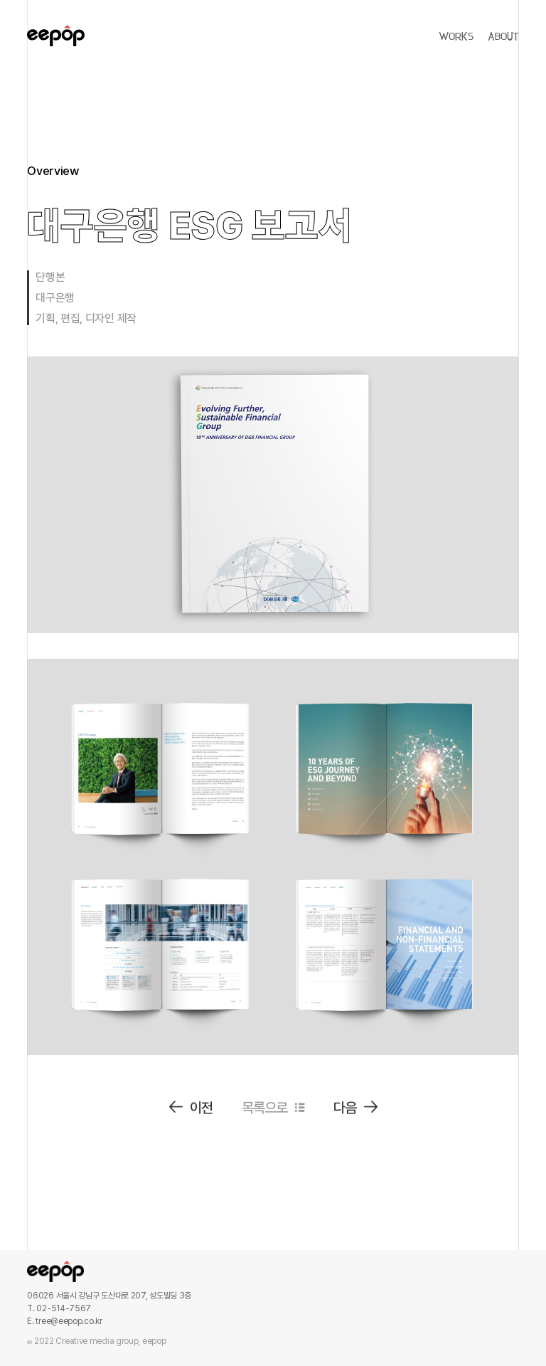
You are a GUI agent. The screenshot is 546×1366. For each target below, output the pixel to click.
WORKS (456, 37)
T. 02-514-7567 (59, 1308)
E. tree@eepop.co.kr (64, 1321)
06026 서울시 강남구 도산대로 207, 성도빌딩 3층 (109, 1296)
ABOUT (503, 37)
